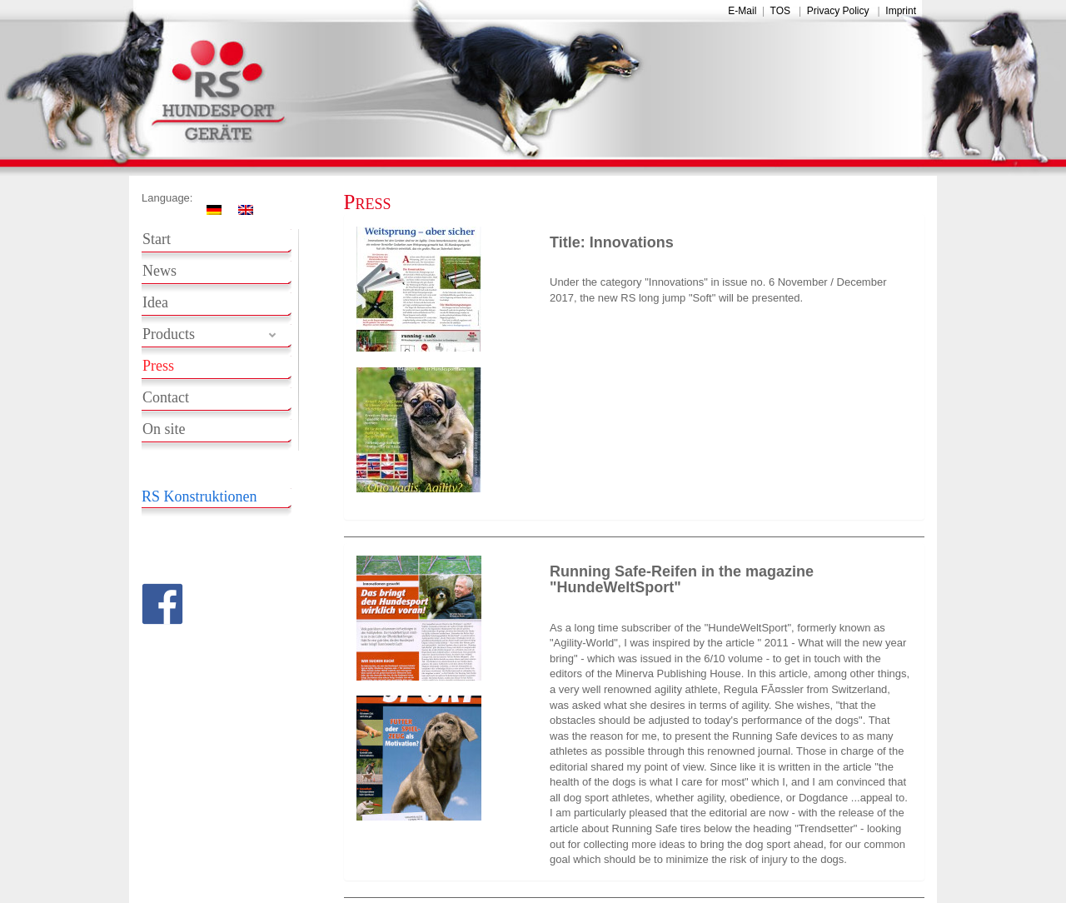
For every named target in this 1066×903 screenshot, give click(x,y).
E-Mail (742, 11)
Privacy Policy (838, 11)
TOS (780, 11)
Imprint (900, 11)
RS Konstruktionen (199, 496)
